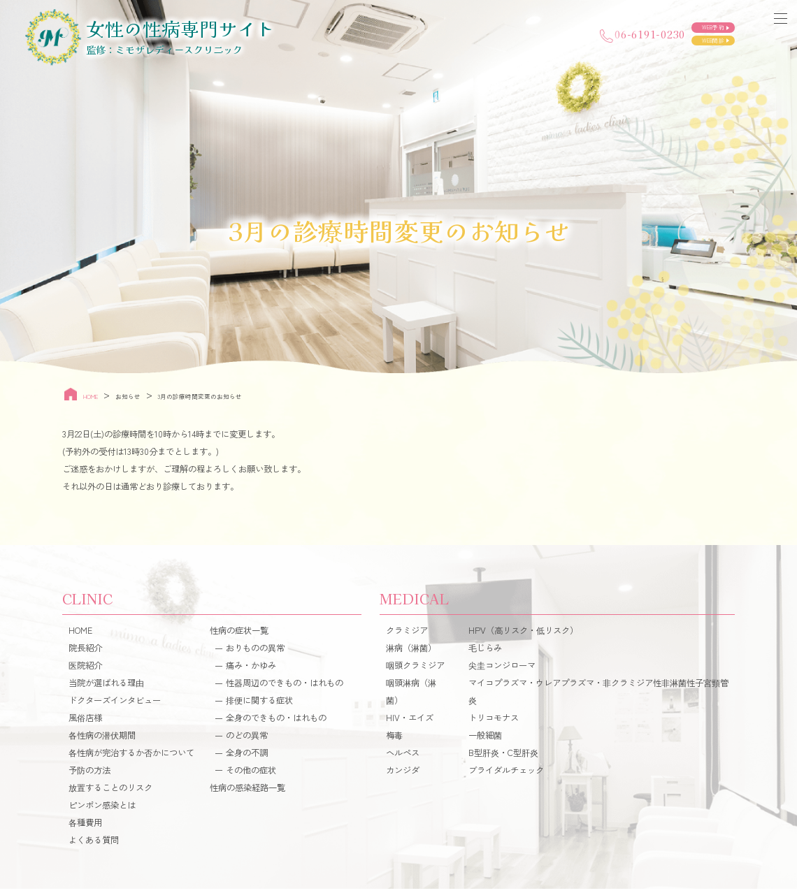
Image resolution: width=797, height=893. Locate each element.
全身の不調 (247, 756)
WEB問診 (694, 44)
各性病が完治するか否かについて (131, 756)
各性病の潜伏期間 (102, 739)
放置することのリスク (110, 791)
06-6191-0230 (564, 34)
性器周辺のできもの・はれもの (284, 687)
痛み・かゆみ (251, 669)
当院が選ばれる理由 (106, 687)
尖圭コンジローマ (502, 669)
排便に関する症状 (259, 704)
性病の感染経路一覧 (247, 791)
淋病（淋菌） (411, 652)
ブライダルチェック (506, 774)
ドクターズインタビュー (115, 704)
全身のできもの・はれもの (276, 722)
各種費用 (85, 826)
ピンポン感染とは (102, 808)
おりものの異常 (255, 652)
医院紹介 (85, 669)
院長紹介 (85, 652)
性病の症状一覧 (239, 634)
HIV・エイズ (409, 722)
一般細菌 (485, 739)
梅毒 (394, 739)
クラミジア (407, 634)
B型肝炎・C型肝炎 (503, 756)
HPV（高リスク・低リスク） (523, 634)
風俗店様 (85, 722)
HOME (80, 634)
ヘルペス (402, 756)
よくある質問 (94, 843)
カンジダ (402, 774)
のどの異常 (247, 739)
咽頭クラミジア (415, 669)
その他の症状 (251, 774)
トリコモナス (493, 722)
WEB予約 (694, 22)
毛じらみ (485, 652)
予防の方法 (89, 774)
